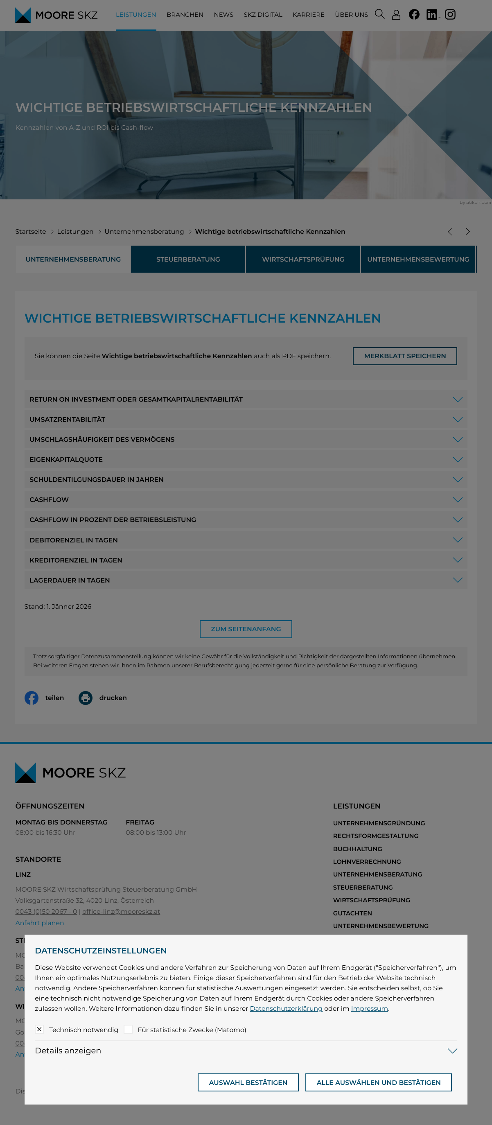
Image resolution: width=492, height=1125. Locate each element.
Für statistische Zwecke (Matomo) (192, 1030)
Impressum (369, 1008)
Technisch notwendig (83, 1030)
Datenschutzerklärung (286, 1008)
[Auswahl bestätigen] (248, 1082)
